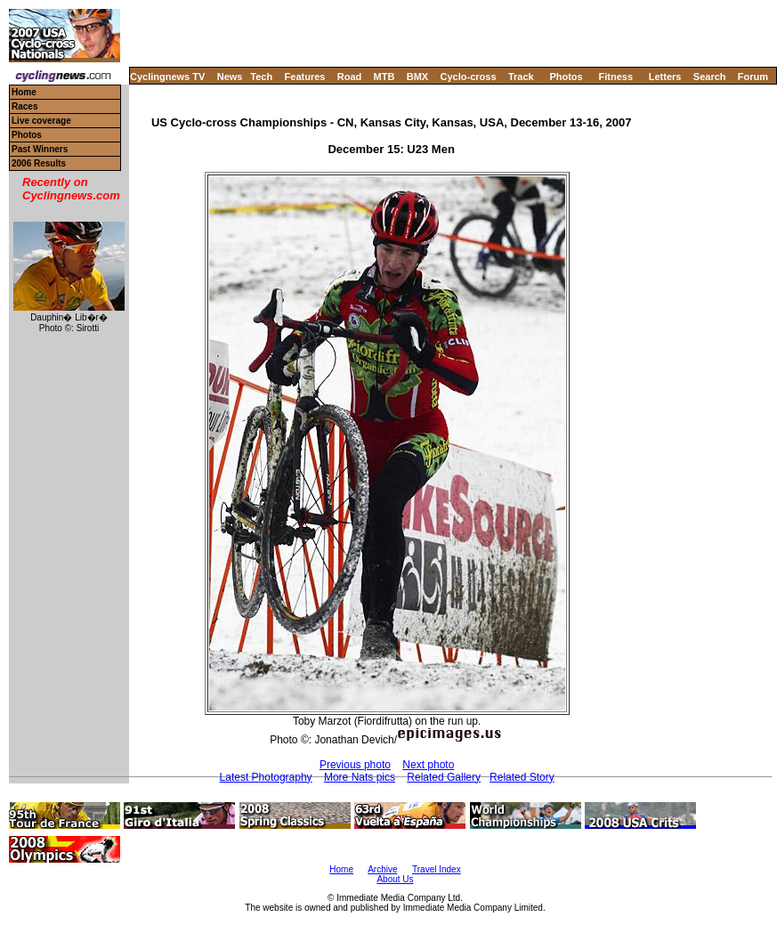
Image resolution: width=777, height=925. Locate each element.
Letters (665, 76)
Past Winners (40, 149)
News (230, 76)
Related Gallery (444, 777)
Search (709, 76)
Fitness (615, 76)
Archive (382, 869)
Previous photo (355, 765)
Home (24, 92)
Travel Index (436, 869)
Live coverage (41, 121)
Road (349, 76)
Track (521, 76)
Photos (565, 76)
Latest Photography (266, 777)
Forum (753, 76)
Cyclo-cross (469, 76)
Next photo (428, 765)
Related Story (522, 777)
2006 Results (39, 163)
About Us (394, 879)
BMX (417, 76)
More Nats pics (359, 777)
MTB (384, 76)
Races (24, 106)
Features (305, 76)
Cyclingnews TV (167, 76)
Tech (261, 76)
